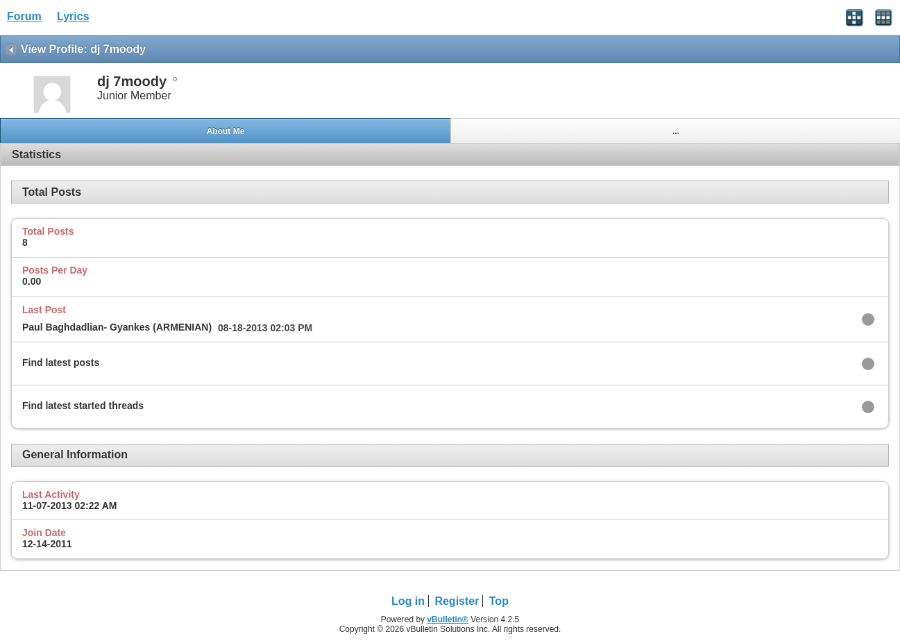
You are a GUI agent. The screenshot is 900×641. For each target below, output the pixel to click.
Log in (408, 601)
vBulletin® (447, 619)
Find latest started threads (83, 405)
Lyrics (73, 16)
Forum (24, 16)
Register (456, 601)
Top (499, 601)
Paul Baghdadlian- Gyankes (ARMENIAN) (117, 327)
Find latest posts (60, 362)
